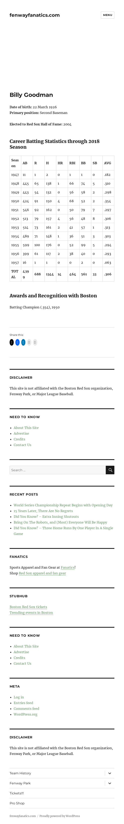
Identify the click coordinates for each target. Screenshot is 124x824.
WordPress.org (25, 714)
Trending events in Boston (31, 613)
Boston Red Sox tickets (28, 607)
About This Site (26, 428)
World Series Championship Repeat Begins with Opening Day (63, 505)
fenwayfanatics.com (35, 15)
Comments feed (26, 709)
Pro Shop (17, 803)
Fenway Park (20, 783)
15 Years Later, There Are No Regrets (43, 511)
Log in (19, 697)
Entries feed (23, 703)
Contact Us (22, 445)
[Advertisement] (62, 61)
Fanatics (67, 567)
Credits (19, 439)
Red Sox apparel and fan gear (42, 573)
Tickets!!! (17, 793)
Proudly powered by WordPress (59, 816)
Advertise (21, 433)
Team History (20, 773)
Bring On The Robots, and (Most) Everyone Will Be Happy (60, 522)
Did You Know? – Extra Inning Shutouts (46, 517)
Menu (107, 15)
